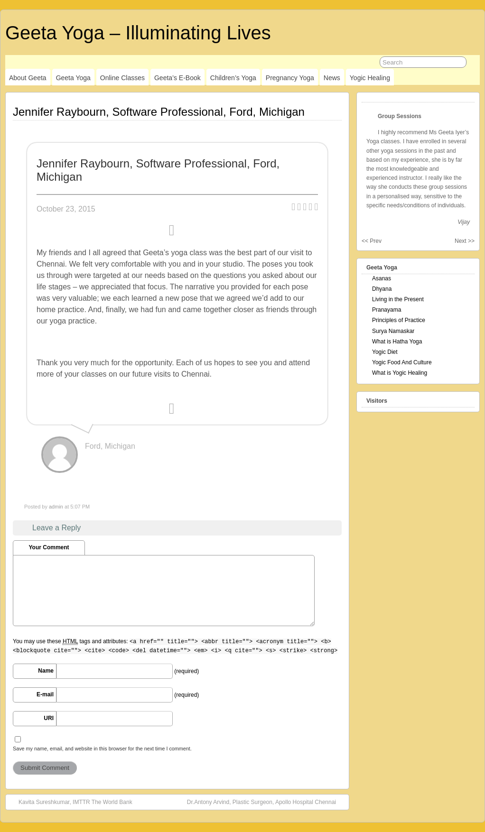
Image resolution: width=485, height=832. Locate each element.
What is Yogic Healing (399, 373)
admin (56, 506)
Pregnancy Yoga (290, 78)
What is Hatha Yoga (397, 341)
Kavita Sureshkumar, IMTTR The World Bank (70, 801)
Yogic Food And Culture (402, 362)
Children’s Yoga (233, 78)
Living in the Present (398, 299)
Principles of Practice (398, 320)
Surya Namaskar (393, 331)
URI (49, 718)
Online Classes (122, 78)
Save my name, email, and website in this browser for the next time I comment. (102, 748)
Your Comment (48, 547)
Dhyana (382, 289)
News (332, 78)
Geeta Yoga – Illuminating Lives (138, 32)
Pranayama (386, 309)
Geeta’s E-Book (177, 78)
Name (46, 670)
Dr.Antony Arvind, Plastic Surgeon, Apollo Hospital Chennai (266, 801)
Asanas (381, 278)
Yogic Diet (385, 352)
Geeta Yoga (73, 78)
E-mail (45, 694)
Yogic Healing (370, 78)
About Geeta (28, 78)
